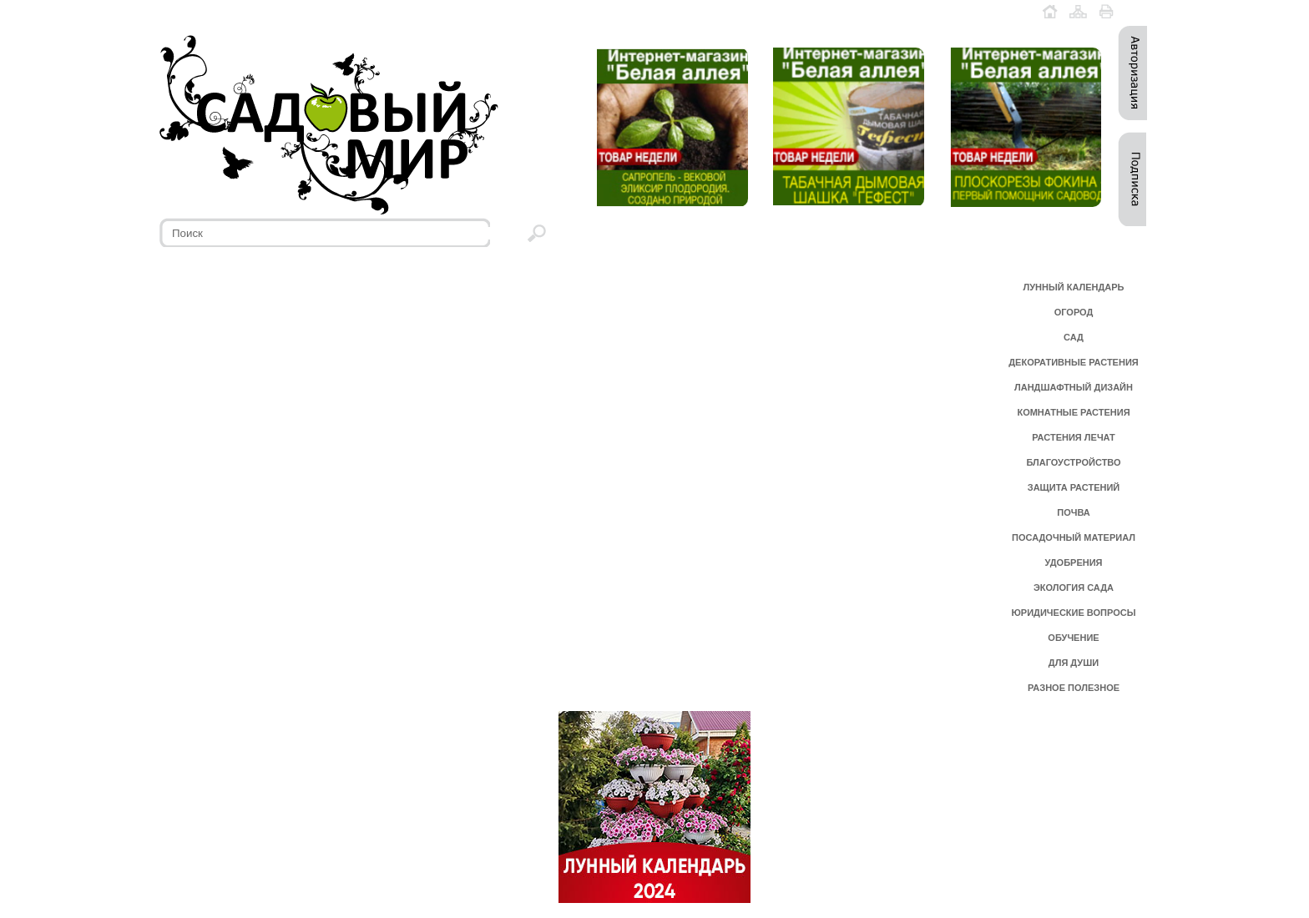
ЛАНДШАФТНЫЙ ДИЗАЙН (1073, 387)
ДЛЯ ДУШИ (1074, 663)
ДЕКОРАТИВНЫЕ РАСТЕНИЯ (1073, 362)
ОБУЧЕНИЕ (1073, 638)
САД (1074, 337)
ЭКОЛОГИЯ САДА (1074, 588)
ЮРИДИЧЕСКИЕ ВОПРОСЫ (1074, 613)
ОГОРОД (1074, 312)
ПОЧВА (1073, 512)
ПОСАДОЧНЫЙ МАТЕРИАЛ (1073, 537)
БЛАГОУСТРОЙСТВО (1073, 462)
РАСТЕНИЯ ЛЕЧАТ (1073, 437)
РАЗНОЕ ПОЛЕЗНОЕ (1073, 688)
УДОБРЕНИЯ (1073, 562)
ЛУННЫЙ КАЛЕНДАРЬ (1074, 287)
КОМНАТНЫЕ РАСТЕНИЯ (1073, 412)
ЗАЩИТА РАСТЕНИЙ (1074, 487)
